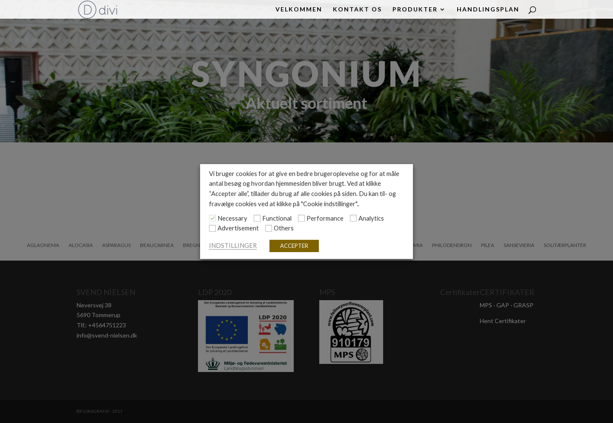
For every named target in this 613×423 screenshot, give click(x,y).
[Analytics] (353, 218)
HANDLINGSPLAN (488, 9)
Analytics (371, 218)
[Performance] (301, 218)
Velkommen (298, 9)
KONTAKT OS (357, 9)
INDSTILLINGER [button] (233, 245)
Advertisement (238, 228)
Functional (277, 218)
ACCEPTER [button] (294, 245)
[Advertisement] (212, 228)
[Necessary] (212, 218)
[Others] (268, 228)
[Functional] (257, 218)
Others (284, 228)
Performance (325, 218)
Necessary (232, 218)
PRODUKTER (415, 9)
